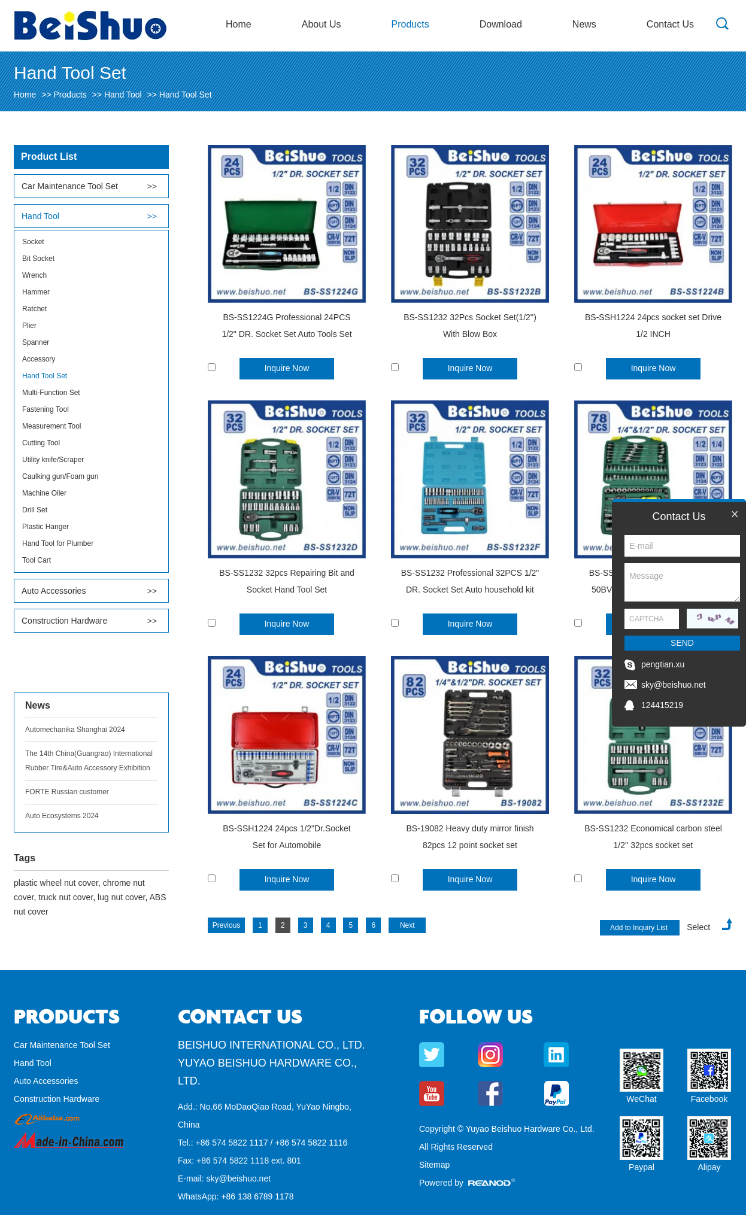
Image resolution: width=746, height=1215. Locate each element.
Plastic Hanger (45, 527)
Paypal (641, 1167)
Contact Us (670, 24)
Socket (33, 242)
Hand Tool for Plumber (57, 543)
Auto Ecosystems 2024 (62, 816)
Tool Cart (36, 560)
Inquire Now (287, 368)
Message (682, 582)
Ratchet (34, 309)
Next (407, 925)
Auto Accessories (54, 591)
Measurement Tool (51, 426)
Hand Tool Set (185, 94)
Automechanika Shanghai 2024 (75, 729)
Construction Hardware (64, 620)
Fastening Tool (45, 409)
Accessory (38, 359)
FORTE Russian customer (67, 792)
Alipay (709, 1167)
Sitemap (434, 1165)
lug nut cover (121, 897)
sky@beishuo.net (238, 1178)
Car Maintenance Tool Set (70, 186)
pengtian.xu (662, 664)
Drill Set (34, 510)
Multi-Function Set (51, 392)
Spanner (35, 342)
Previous (227, 925)
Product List (49, 156)
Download (501, 24)
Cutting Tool (41, 443)
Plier (29, 325)
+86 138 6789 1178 (257, 1196)
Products (410, 24)
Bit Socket (38, 258)
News (584, 24)
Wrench (34, 275)
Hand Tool (123, 94)
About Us (321, 24)
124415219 (662, 705)
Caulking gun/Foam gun (60, 476)
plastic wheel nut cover (56, 883)
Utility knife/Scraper (53, 459)
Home (238, 24)
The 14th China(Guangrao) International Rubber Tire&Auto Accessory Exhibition (89, 760)
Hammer (36, 292)
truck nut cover (65, 897)
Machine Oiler (44, 493)
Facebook (709, 1099)
